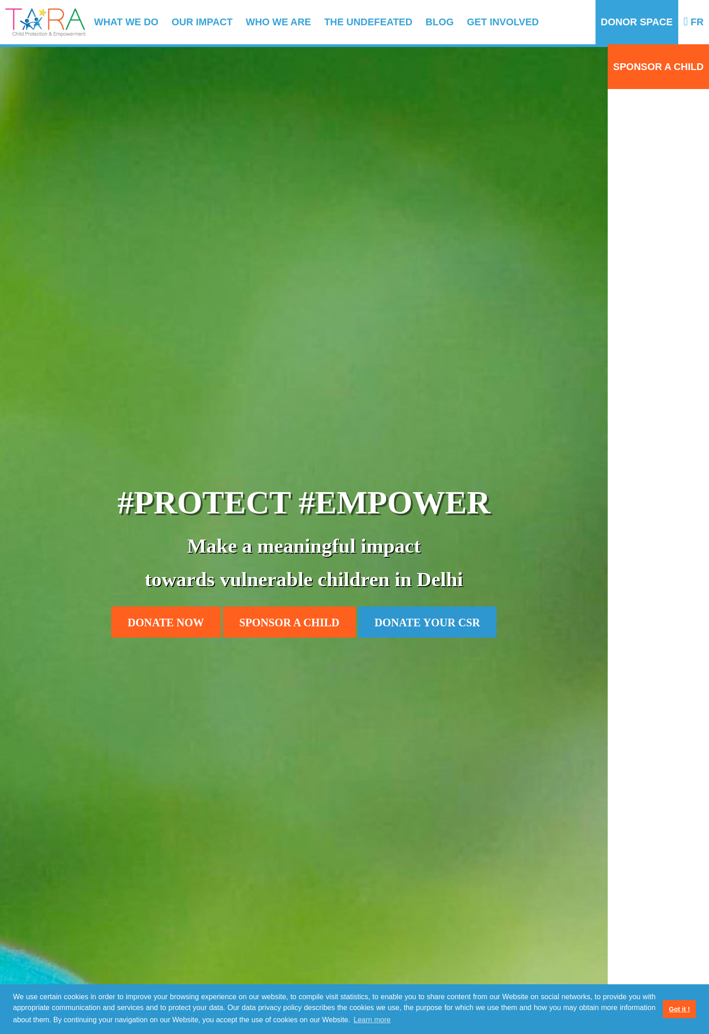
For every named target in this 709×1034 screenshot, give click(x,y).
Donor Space (637, 22)
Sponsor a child (658, 66)
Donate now (166, 622)
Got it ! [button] (679, 1009)
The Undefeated (368, 22)
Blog (439, 22)
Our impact (201, 22)
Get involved (503, 22)
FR (694, 22)
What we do (126, 22)
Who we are (278, 22)
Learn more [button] (372, 1020)
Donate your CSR (427, 622)
